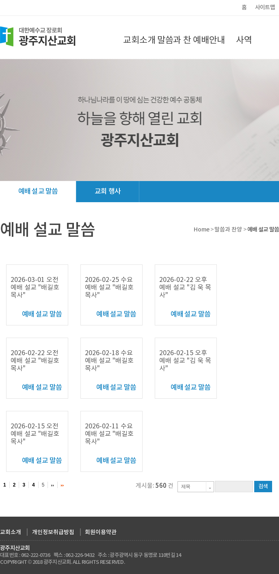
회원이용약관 (101, 532)
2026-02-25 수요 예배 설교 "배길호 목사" (109, 287)
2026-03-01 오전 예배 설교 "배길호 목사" (35, 287)
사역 (244, 40)
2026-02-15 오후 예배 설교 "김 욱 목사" (185, 360)
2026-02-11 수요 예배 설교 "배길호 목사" (109, 434)
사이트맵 (265, 7)
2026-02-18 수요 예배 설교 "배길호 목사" (109, 360)
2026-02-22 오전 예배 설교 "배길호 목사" (35, 360)
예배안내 (209, 40)
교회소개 (139, 40)
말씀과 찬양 (174, 46)
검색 (263, 486)
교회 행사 (108, 192)
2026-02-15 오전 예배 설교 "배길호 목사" (35, 434)
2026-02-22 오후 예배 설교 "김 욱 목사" (185, 287)
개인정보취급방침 (53, 532)
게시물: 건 (154, 485)
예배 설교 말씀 (38, 192)
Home (202, 229)
